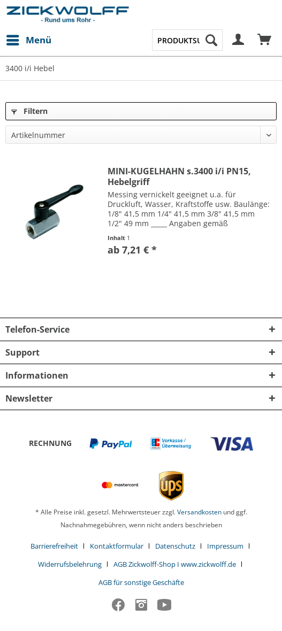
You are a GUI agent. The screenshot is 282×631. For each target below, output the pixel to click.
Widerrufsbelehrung (70, 564)
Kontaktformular (116, 546)
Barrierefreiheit (54, 546)
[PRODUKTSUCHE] (187, 40)
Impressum (225, 546)
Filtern (29, 111)
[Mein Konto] (238, 40)
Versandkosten (199, 512)
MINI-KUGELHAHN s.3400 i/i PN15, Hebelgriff (179, 176)
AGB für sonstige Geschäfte (141, 582)
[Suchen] (211, 40)
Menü (28, 39)
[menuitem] (28, 40)
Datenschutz (175, 546)
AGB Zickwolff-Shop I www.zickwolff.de (174, 564)
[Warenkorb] (265, 40)
